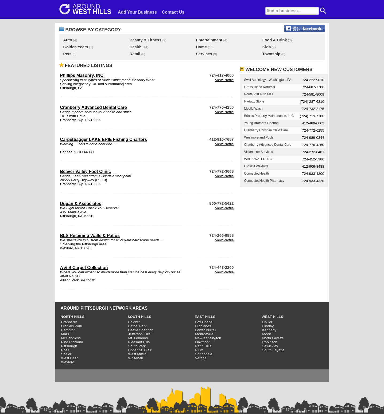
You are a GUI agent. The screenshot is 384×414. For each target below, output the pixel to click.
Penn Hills (203, 346)
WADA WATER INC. (258, 159)
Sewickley (270, 346)
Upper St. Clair (139, 350)
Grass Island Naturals (259, 87)
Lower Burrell (205, 330)
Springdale (203, 354)
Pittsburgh (69, 346)
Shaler (66, 354)
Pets (67, 54)
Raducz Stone (254, 101)
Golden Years (75, 47)
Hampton (68, 330)
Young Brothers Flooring (261, 123)
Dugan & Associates (80, 203)
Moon (266, 334)
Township (271, 54)
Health (136, 47)
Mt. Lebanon (138, 338)
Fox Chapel (204, 322)
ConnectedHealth (256, 173)
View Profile (224, 80)
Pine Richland (72, 342)
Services (204, 54)
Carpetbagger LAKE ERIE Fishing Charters (103, 139)
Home (201, 47)
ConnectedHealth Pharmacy (264, 181)
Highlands (203, 326)
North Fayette (273, 338)
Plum (199, 350)
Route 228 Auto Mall (258, 94)
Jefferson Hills (139, 334)
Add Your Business (137, 12)
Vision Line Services (258, 152)
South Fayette (273, 350)
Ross (65, 350)
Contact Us (173, 12)
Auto (67, 40)
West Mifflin (137, 354)
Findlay (268, 326)
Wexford (67, 362)
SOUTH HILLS (139, 317)
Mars (65, 334)
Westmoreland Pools (259, 137)
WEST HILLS (272, 317)
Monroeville (204, 334)
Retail (135, 54)
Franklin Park (71, 326)
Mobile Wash (253, 109)
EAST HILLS (205, 317)
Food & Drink (274, 40)
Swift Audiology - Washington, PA (267, 80)
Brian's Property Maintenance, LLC (269, 116)
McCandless (71, 338)
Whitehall (135, 358)
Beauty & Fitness (145, 40)
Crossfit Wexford (255, 166)
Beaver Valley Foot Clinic (85, 171)
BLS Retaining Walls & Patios (90, 235)
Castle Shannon (140, 330)
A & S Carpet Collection (84, 267)
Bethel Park (137, 326)
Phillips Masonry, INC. (82, 75)
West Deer (69, 358)
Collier (267, 322)
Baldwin (134, 322)
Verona (200, 358)
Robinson (269, 342)
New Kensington (208, 338)
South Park (137, 346)
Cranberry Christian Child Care (266, 130)
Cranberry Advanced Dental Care (93, 107)
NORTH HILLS (73, 317)
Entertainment (209, 40)
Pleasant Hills (139, 342)
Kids (266, 47)
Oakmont (202, 342)
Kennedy (269, 330)
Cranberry (69, 322)
